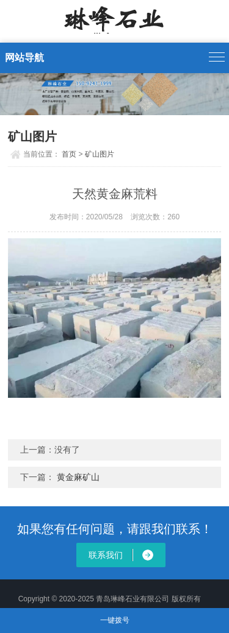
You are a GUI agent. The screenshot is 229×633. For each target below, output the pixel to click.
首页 (69, 154)
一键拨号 (114, 620)
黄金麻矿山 (78, 477)
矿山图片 (99, 154)
